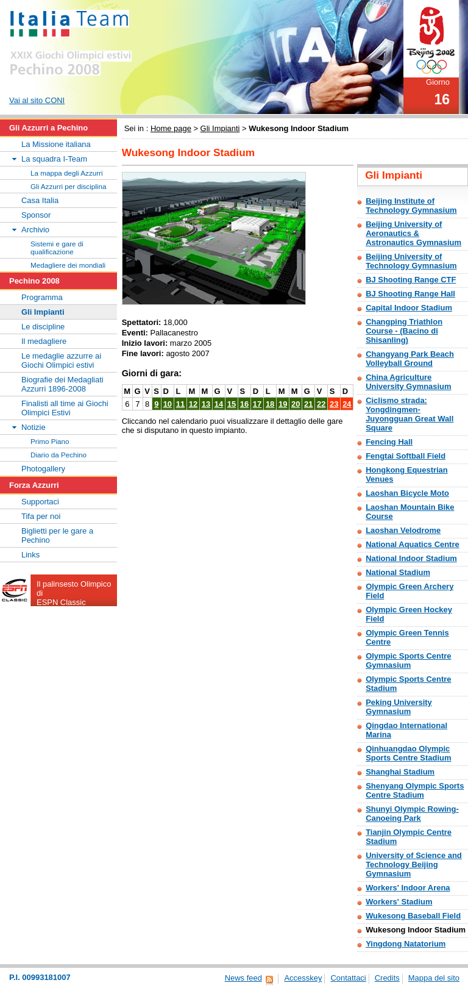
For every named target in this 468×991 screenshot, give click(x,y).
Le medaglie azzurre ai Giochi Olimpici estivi (61, 360)
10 (167, 404)
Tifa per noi (40, 516)
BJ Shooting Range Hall (410, 293)
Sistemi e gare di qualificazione (56, 248)
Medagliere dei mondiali (67, 265)
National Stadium (398, 572)
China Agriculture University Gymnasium (408, 382)
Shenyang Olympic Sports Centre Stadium (415, 790)
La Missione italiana (56, 144)
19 (282, 404)
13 (206, 404)
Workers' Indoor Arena (408, 887)
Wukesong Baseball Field (413, 915)
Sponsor (36, 215)
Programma (42, 297)
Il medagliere (43, 341)
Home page (171, 128)
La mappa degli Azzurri (66, 173)
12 (193, 404)
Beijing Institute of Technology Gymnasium (411, 205)
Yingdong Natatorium (405, 943)
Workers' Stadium (399, 901)
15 (231, 404)
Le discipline (43, 326)
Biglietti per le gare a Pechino (57, 535)
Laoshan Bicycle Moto (407, 493)
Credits (387, 977)
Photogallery (43, 468)
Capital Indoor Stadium (409, 307)
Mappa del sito (433, 977)
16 (244, 404)
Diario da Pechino (58, 455)
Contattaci (348, 977)
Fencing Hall (389, 441)
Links (30, 554)
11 (180, 404)
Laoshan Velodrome (403, 530)
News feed (243, 977)
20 (295, 404)
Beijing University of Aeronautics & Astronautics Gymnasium (413, 233)
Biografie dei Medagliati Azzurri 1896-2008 (62, 384)
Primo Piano (49, 441)
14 (218, 404)
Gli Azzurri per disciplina (68, 186)
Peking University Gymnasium (399, 707)
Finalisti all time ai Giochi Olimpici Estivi (64, 408)
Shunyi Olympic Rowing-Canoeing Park (412, 813)
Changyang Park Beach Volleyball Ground (410, 358)
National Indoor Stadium (411, 558)
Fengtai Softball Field (405, 455)
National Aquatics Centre (412, 544)
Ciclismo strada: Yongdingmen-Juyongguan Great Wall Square (409, 414)
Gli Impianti (220, 128)
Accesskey (303, 977)
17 (257, 404)
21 (308, 404)
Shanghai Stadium (400, 771)
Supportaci (40, 501)
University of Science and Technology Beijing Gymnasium (414, 864)
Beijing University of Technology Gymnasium (411, 261)
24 (346, 404)
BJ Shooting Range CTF (411, 279)
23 (334, 404)
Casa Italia (39, 200)
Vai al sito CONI (37, 100)
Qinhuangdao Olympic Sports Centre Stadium (408, 753)
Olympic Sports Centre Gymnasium (408, 660)
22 (321, 404)
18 (270, 404)
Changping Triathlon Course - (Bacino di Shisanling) (404, 331)
